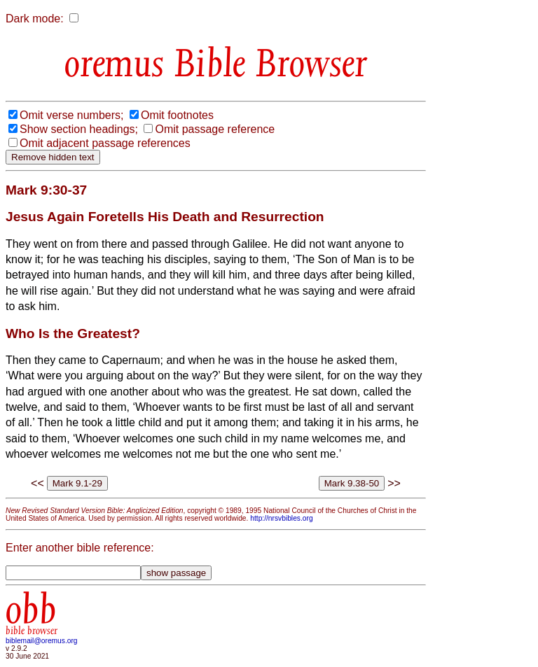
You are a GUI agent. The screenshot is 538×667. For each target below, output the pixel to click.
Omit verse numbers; (71, 115)
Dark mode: (35, 18)
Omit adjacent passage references (105, 143)
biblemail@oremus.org (42, 641)
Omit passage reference (215, 129)
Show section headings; (79, 129)
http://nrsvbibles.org (281, 518)
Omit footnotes (177, 115)
